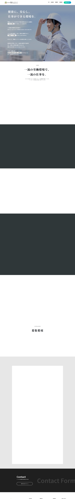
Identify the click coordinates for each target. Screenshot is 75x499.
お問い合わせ (67, 2)
